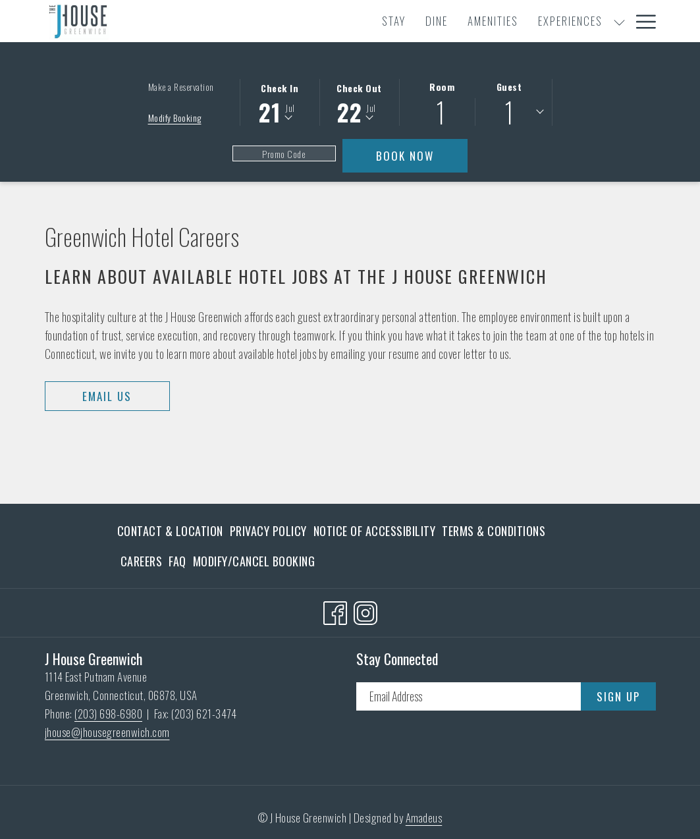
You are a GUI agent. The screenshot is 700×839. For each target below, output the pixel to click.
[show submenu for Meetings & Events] (580, 21)
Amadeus (424, 817)
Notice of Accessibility (374, 530)
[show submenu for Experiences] (447, 21)
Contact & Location (170, 530)
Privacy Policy (268, 530)
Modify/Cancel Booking (254, 561)
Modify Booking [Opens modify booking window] (175, 117)
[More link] (641, 21)
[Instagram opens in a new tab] (365, 609)
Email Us (107, 396)
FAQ (177, 561)
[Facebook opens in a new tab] (335, 609)
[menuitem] (222, 21)
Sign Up (618, 696)
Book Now (422, 155)
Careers (142, 561)
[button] (280, 101)
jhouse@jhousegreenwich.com (107, 732)
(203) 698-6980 (108, 713)
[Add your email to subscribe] (468, 696)
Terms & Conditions (493, 530)
